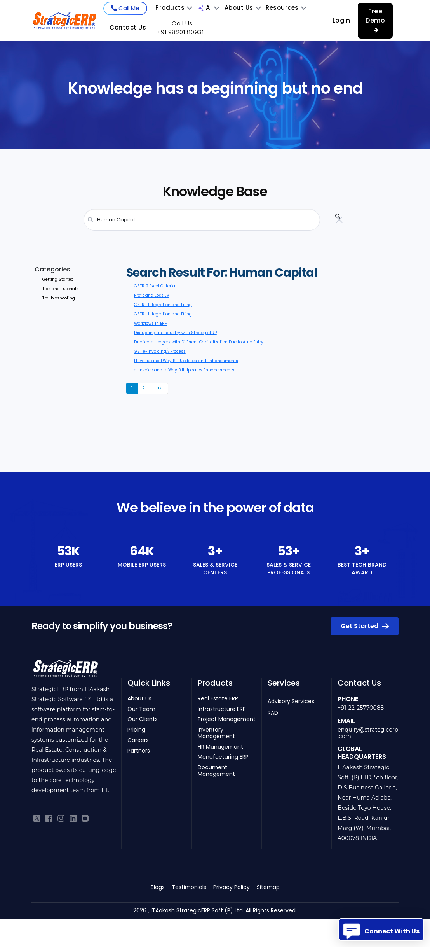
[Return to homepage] (65, 671)
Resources (286, 8)
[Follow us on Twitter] (36, 818)
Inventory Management (216, 733)
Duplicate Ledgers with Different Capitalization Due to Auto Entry (198, 342)
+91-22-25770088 (361, 707)
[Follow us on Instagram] (61, 818)
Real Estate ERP (218, 698)
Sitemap (268, 887)
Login (341, 20)
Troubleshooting (58, 298)
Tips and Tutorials (60, 289)
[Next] (159, 388)
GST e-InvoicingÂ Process (160, 351)
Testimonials (189, 887)
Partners (138, 750)
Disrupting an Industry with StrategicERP (175, 333)
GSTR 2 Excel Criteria (154, 286)
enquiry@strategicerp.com (368, 733)
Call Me (125, 8)
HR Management (220, 747)
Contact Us (128, 27)
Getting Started (58, 279)
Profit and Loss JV (151, 295)
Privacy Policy (231, 887)
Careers (138, 740)
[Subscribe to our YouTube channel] (85, 818)
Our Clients (142, 719)
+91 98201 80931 (180, 32)
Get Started (365, 625)
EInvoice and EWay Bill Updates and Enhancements (186, 361)
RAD (273, 713)
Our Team (141, 709)
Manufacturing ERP (223, 757)
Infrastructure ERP (222, 709)
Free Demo (375, 20)
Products (173, 8)
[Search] (202, 220)
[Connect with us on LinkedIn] (73, 818)
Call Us (182, 23)
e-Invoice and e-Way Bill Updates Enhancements (184, 370)
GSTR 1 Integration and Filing (163, 305)
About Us (243, 8)
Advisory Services (291, 701)
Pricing (136, 729)
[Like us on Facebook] (49, 818)
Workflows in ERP (150, 323)
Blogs (158, 887)
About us (139, 698)
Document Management (216, 770)
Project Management (227, 719)
